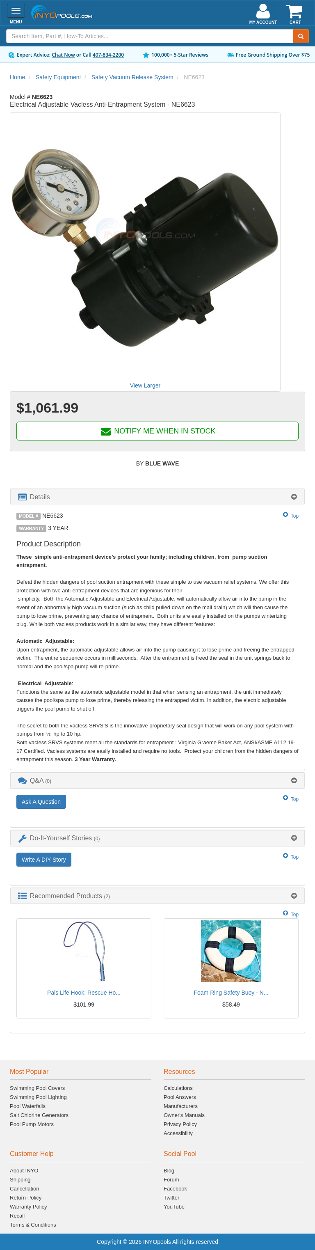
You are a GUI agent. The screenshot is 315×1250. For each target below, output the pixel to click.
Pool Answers (180, 1097)
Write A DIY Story (44, 859)
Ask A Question (41, 801)
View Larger (145, 385)
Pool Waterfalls (28, 1106)
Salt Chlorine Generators (39, 1115)
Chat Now (63, 54)
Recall (17, 1216)
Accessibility (178, 1133)
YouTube (174, 1207)
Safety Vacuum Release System (132, 77)
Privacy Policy (180, 1124)
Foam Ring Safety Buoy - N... (231, 992)
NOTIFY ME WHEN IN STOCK (157, 431)
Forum (171, 1180)
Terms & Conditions (33, 1225)
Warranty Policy (28, 1207)
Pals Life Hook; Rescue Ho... (84, 992)
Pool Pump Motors (32, 1124)
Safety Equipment (58, 77)
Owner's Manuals (184, 1115)
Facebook (175, 1189)
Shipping (20, 1180)
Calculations (178, 1088)
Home (17, 77)
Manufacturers (181, 1106)
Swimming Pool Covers (37, 1088)
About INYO (24, 1170)
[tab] (157, 497)
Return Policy (25, 1198)
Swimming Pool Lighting (38, 1097)
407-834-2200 (108, 54)
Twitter (171, 1198)
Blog (169, 1170)
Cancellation (24, 1189)
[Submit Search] (301, 36)
